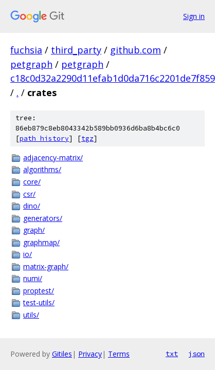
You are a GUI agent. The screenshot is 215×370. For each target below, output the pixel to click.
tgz (87, 138)
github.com (135, 50)
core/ (32, 182)
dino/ (31, 206)
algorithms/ (42, 169)
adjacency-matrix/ (53, 157)
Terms (119, 354)
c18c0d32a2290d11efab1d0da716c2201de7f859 (112, 78)
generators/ (42, 218)
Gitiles (62, 354)
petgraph (31, 64)
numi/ (32, 278)
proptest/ (38, 290)
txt (172, 353)
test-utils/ (39, 302)
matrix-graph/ (45, 266)
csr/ (29, 194)
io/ (27, 254)
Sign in (194, 16)
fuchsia (26, 50)
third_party (76, 50)
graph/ (34, 230)
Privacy (90, 354)
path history (44, 138)
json (196, 353)
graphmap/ (41, 242)
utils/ (31, 315)
